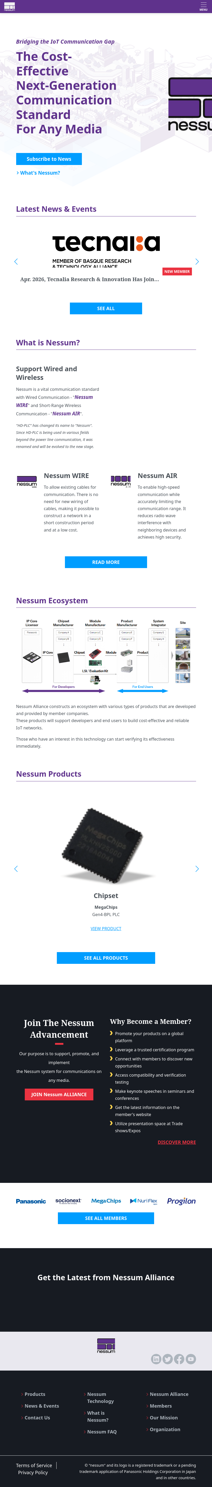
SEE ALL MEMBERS (106, 1218)
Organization (165, 1429)
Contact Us (37, 1417)
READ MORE (106, 562)
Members (161, 1406)
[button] (15, 261)
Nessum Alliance (169, 1394)
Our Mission (164, 1417)
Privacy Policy (33, 1472)
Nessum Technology (100, 1397)
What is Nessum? (97, 1416)
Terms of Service (34, 1465)
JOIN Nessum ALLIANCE (59, 1094)
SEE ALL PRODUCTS (106, 958)
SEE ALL (106, 308)
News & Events (42, 1406)
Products (35, 1394)
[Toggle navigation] (203, 6)
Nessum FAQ (102, 1432)
